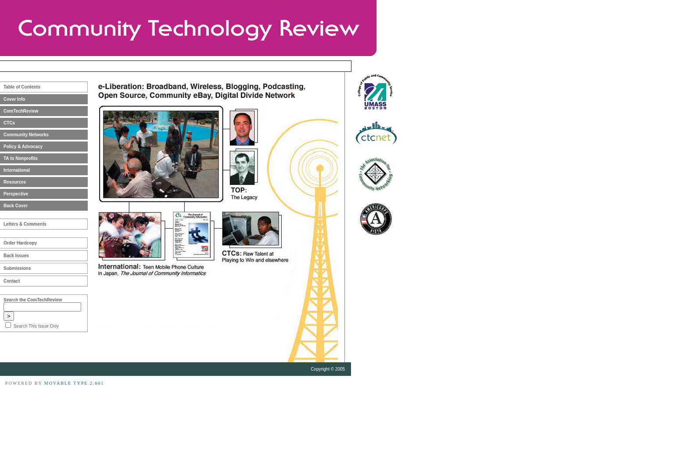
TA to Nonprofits (21, 158)
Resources (15, 182)
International (17, 170)
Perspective (16, 193)
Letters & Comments (25, 224)
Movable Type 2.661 (74, 383)
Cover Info (14, 99)
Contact (12, 281)
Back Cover (16, 205)
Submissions (17, 268)
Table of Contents (22, 87)
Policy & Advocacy (23, 146)
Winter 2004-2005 (316, 66)
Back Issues (16, 255)
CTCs (9, 122)
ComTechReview (21, 111)
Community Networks (26, 134)
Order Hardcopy (20, 243)
